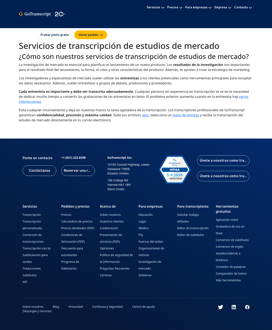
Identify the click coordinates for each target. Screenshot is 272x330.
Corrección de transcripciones (33, 238)
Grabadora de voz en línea (230, 229)
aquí (145, 115)
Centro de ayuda (144, 307)
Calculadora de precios (77, 221)
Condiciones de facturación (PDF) (73, 238)
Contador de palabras (231, 267)
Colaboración (109, 228)
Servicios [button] (155, 7)
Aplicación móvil (227, 220)
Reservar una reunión (79, 171)
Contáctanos (39, 171)
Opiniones (107, 248)
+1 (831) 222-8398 (73, 158)
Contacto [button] (243, 7)
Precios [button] (174, 7)
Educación (146, 215)
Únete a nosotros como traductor (224, 176)
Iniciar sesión (27, 35)
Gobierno (145, 275)
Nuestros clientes (112, 221)
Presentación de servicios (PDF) (111, 238)
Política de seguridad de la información (116, 258)
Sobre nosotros (110, 215)
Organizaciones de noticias (151, 251)
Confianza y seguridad (107, 307)
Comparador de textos (231, 273)
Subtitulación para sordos (35, 258)
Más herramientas (228, 280)
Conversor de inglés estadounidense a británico (229, 253)
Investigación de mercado (150, 265)
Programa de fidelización (70, 265)
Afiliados (183, 221)
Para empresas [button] (198, 7)
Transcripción (32, 215)
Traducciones (32, 268)
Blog (56, 307)
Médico (144, 228)
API (25, 282)
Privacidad (76, 307)
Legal (142, 221)
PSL (141, 235)
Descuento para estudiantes (72, 251)
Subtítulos (30, 275)
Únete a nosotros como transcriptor (224, 160)
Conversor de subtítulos (232, 240)
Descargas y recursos (37, 311)
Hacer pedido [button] (91, 35)
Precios (66, 215)
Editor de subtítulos (190, 235)
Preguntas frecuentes (115, 268)
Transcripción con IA (37, 248)
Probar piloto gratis (55, 35)
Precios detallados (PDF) (78, 228)
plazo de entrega (186, 115)
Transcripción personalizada (32, 224)
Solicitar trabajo (188, 215)
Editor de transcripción (193, 228)
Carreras (106, 275)
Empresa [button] (222, 7)
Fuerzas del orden (151, 242)
